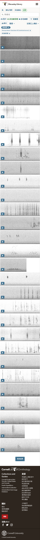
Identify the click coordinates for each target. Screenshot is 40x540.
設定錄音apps (26, 492)
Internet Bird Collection (9, 487)
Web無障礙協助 (27, 505)
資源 (24, 474)
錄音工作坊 (25, 497)
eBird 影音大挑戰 (27, 488)
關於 (4, 504)
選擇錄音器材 (26, 495)
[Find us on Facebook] (3, 525)
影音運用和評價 (27, 481)
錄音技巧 (25, 479)
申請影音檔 (25, 483)
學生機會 (25, 499)
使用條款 (25, 510)
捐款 (4, 516)
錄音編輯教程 (26, 490)
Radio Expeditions (7, 485)
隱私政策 (25, 508)
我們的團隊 (5, 509)
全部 (24, 10)
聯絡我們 (5, 511)
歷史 (3, 507)
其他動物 (18, 10)
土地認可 (25, 503)
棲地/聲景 (9, 10)
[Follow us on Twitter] (7, 525)
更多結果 (20, 459)
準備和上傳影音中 (28, 477)
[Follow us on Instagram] (11, 525)
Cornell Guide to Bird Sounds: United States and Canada (9, 481)
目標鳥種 (25, 486)
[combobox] (21, 14)
